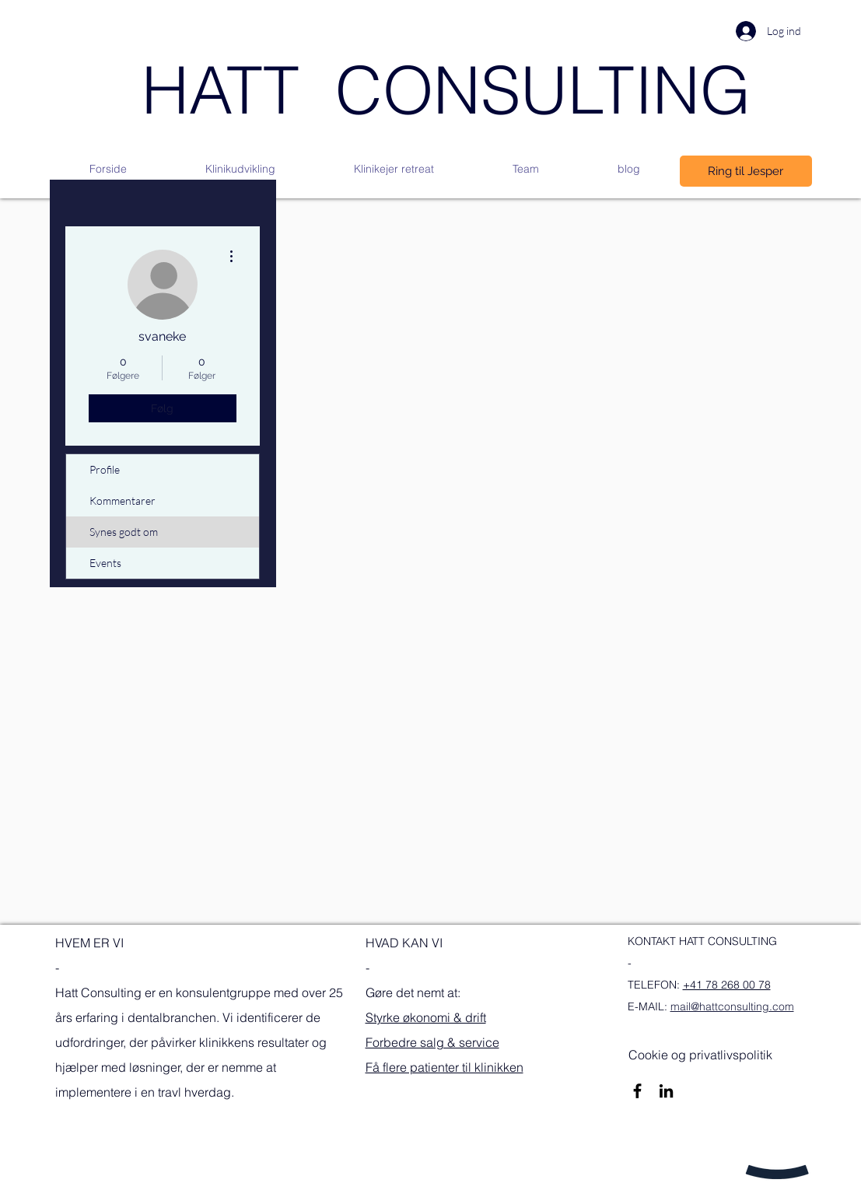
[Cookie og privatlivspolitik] (700, 1054)
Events (105, 562)
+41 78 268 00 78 (727, 985)
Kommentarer (122, 500)
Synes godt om (123, 531)
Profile (104, 469)
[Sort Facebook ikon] (637, 1091)
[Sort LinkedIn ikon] (666, 1091)
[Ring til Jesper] (746, 171)
